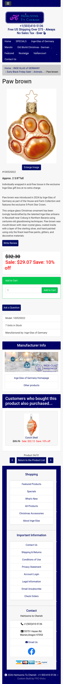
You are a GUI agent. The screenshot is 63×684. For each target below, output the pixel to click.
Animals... (39, 71)
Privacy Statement (31, 566)
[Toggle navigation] (8, 3)
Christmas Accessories (31, 513)
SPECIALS (21, 41)
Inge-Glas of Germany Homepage (31, 378)
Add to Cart (50, 290)
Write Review (10, 243)
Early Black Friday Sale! (19, 71)
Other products (31, 385)
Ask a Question (11, 307)
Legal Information (31, 581)
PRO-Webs (40, 678)
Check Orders (31, 596)
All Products (31, 506)
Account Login (31, 574)
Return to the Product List (31, 460)
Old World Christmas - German (33, 47)
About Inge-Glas (31, 520)
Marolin (9, 47)
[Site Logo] (31, 17)
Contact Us (10, 59)
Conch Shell (31, 437)
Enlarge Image (31, 167)
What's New (31, 498)
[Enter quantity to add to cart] (23, 290)
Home (8, 41)
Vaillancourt (40, 53)
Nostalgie (24, 53)
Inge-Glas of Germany (42, 41)
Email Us (31, 642)
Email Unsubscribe (31, 588)
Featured (9, 53)
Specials (31, 491)
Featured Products (31, 484)
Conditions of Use (31, 559)
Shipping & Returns (32, 552)
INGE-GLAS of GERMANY (26, 68)
